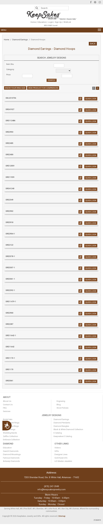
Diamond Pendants (62, 423)
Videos (57, 448)
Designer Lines (60, 454)
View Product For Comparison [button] (43, 88)
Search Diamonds (10, 451)
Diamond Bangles (61, 426)
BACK (93, 43)
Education (42, 22)
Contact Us (8, 404)
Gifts (56, 451)
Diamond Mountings (12, 454)
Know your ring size (15, 88)
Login (50, 22)
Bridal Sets (7, 419)
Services (6, 411)
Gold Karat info (61, 458)
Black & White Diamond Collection (68, 429)
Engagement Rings (11, 423)
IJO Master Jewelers (63, 461)
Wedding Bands (10, 433)
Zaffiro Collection (10, 436)
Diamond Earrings (20, 39)
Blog (59, 404)
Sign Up (58, 22)
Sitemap (61, 516)
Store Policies (62, 408)
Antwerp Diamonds (11, 461)
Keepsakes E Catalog (63, 436)
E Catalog (58, 433)
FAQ (5, 408)
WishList (67, 22)
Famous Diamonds (11, 458)
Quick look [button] (90, 99)
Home (33, 22)
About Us (7, 401)
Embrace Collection (11, 439)
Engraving (61, 401)
